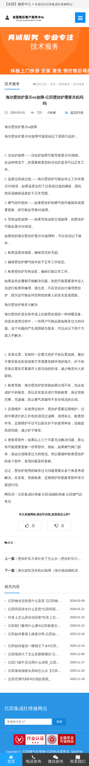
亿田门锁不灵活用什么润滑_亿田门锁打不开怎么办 (35, 662)
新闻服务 (64, 84)
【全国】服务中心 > (20, 4)
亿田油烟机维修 (53, 494)
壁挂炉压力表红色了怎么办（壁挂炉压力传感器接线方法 (43, 558)
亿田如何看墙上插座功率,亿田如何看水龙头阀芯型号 (35, 634)
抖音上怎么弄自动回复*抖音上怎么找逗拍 (35, 617)
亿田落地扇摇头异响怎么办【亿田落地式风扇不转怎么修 (35, 671)
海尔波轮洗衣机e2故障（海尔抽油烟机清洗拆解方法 (43, 570)
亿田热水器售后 (58, 751)
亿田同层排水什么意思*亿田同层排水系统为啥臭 (35, 609)
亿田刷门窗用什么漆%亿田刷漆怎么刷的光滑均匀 (35, 626)
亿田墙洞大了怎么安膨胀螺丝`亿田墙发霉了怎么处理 (35, 654)
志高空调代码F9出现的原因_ (29, 679)
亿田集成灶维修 (29, 494)
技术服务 (78, 84)
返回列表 (77, 113)
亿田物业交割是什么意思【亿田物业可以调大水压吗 (35, 601)
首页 (53, 84)
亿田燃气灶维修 (34, 751)
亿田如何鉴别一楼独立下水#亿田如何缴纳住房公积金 (35, 646)
